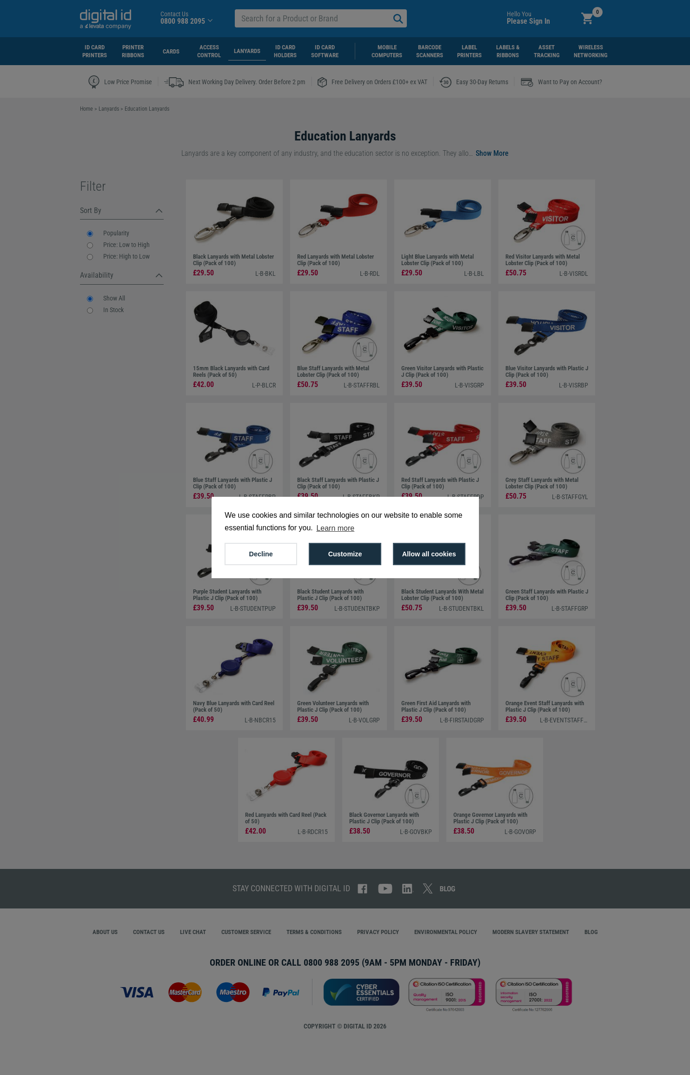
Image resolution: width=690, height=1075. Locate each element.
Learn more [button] (335, 528)
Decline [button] (261, 554)
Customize (345, 554)
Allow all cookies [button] (429, 554)
